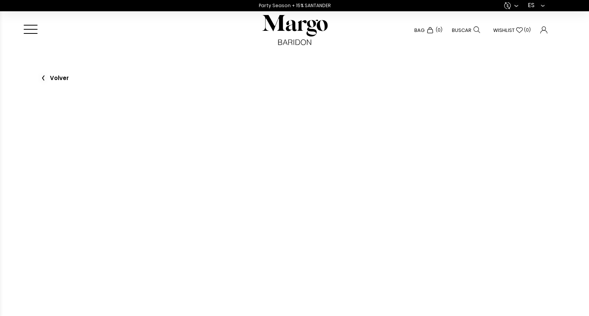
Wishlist (512, 30)
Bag (428, 30)
